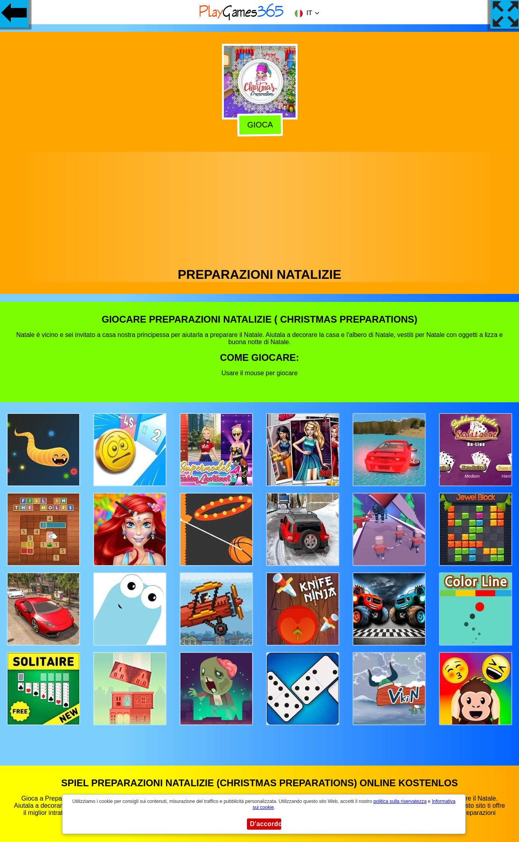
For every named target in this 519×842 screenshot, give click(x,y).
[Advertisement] (260, 207)
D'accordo (265, 823)
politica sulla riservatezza (399, 801)
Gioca (260, 124)
